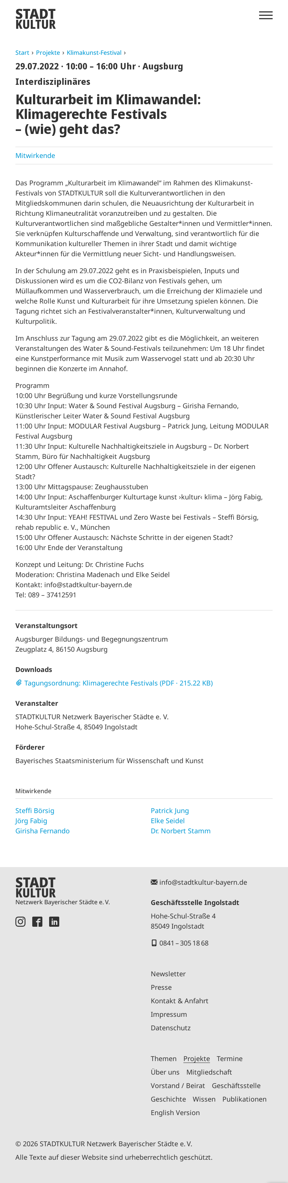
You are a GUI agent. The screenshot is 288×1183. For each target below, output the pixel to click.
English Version (175, 1112)
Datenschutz (170, 1027)
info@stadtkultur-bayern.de (203, 882)
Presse (161, 987)
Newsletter (168, 973)
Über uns (165, 1071)
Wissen (204, 1098)
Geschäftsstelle (236, 1085)
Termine (230, 1058)
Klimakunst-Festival (94, 52)
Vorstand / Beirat (178, 1085)
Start (22, 52)
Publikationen (244, 1098)
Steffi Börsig (34, 810)
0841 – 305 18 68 (183, 942)
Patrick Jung (170, 810)
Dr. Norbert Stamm (181, 830)
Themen (164, 1058)
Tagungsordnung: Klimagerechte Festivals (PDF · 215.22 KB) (118, 682)
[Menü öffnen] (266, 15)
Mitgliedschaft (209, 1071)
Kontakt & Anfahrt (179, 1000)
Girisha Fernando (42, 830)
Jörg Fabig (31, 820)
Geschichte (168, 1098)
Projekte (48, 52)
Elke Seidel (168, 820)
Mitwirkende (35, 155)
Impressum (169, 1014)
